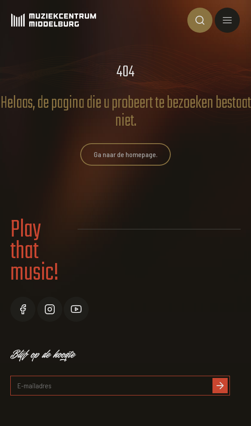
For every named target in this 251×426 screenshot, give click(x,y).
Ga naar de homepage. (125, 154)
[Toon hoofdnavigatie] (227, 20)
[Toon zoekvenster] (199, 20)
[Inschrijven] (220, 385)
